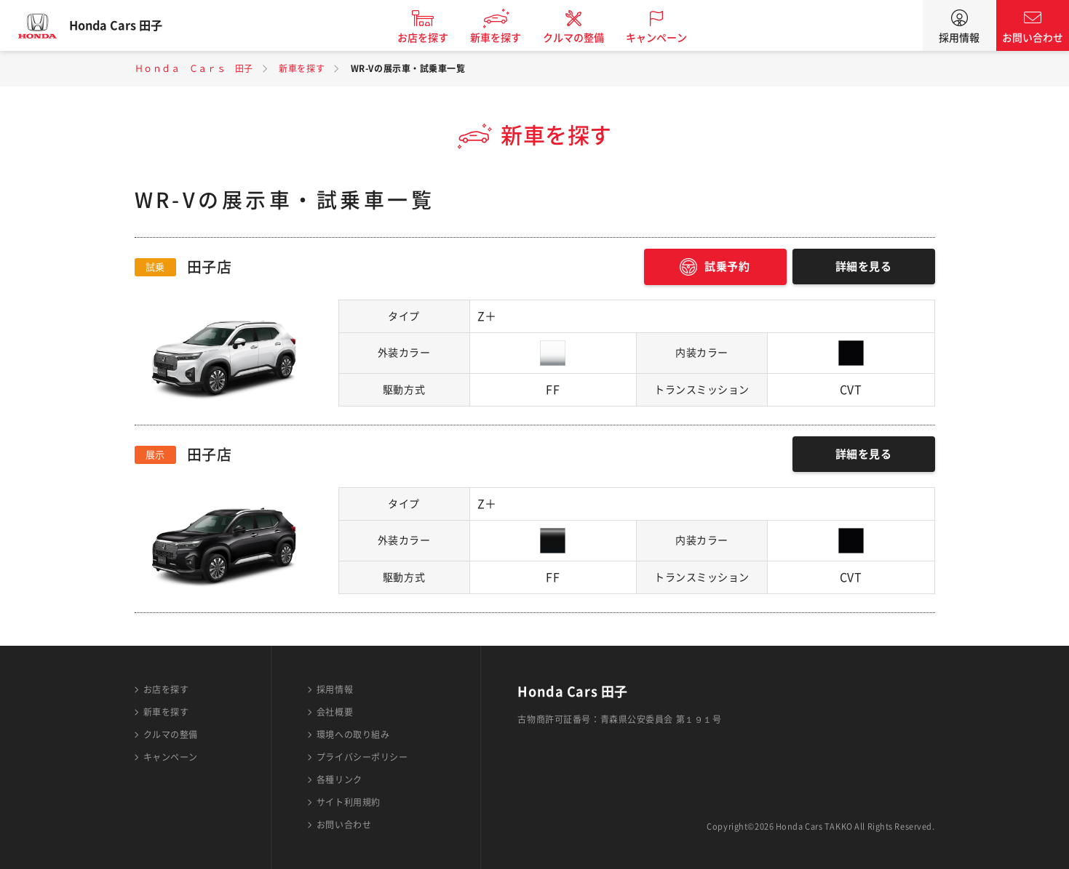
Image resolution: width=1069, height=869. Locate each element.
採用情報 (959, 38)
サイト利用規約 (349, 802)
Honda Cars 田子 (127, 25)
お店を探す (434, 38)
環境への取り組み (353, 734)
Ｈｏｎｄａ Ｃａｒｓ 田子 (194, 68)
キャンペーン (668, 38)
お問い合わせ (1032, 38)
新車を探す (507, 38)
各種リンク (339, 779)
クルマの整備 (585, 38)
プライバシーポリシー (362, 757)
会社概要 (335, 712)
